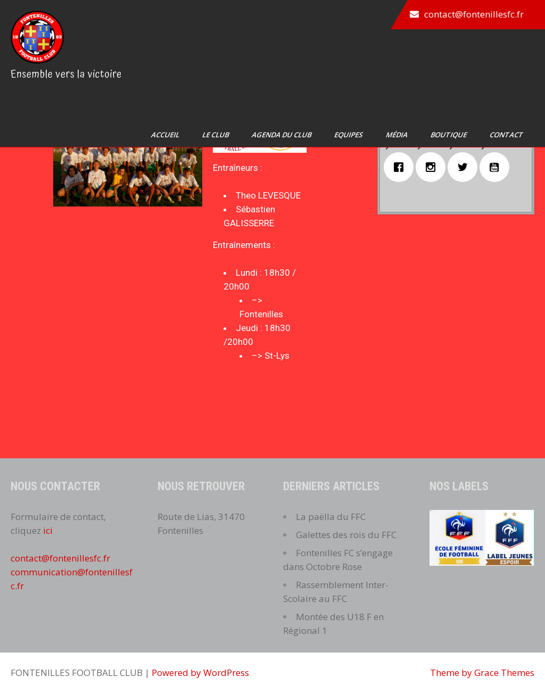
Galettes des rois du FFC (346, 535)
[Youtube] (497, 167)
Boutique (449, 134)
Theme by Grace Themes (482, 672)
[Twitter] (465, 167)
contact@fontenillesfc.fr (474, 14)
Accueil (166, 134)
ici (48, 530)
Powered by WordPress (200, 672)
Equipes (349, 134)
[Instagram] (433, 167)
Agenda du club (282, 134)
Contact (507, 134)
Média (397, 134)
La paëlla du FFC (331, 516)
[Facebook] (401, 167)
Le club (216, 134)
